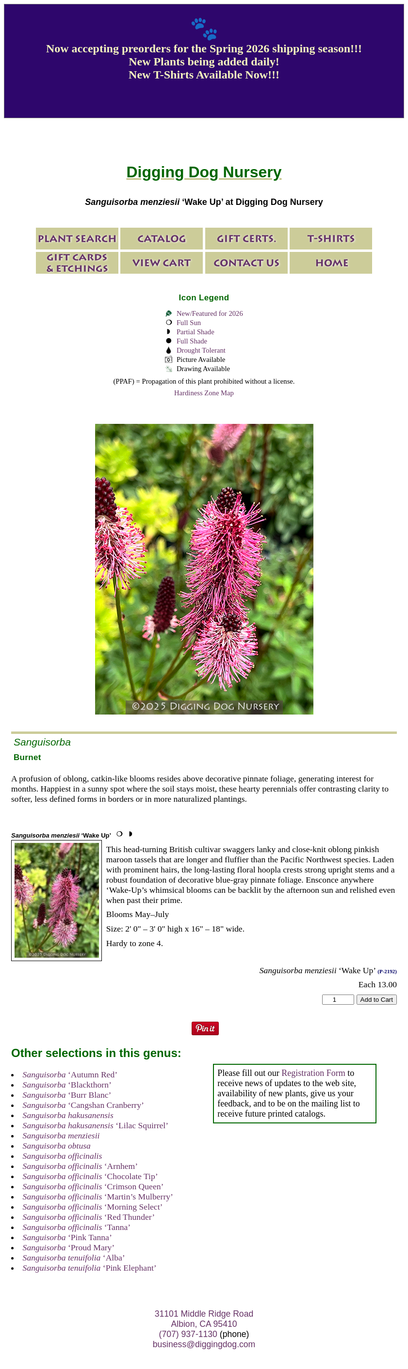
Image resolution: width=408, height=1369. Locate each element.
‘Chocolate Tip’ (90, 1176)
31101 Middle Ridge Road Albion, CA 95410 (204, 1319)
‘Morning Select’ (93, 1207)
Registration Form (313, 1073)
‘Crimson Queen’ (93, 1186)
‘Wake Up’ (61, 835)
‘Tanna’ (77, 1227)
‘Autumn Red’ (70, 1074)
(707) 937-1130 (188, 1334)
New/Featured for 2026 (210, 313)
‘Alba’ (74, 1257)
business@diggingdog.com (204, 1344)
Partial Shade (195, 332)
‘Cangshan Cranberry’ (83, 1105)
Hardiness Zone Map (204, 393)
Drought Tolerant (201, 350)
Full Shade (192, 341)
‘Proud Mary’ (69, 1247)
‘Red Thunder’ (89, 1217)
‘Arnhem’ (80, 1166)
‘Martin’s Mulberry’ (98, 1196)
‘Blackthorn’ (67, 1084)
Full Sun (189, 323)
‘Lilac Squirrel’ (96, 1125)
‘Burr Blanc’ (67, 1095)
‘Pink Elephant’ (90, 1268)
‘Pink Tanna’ (67, 1237)
